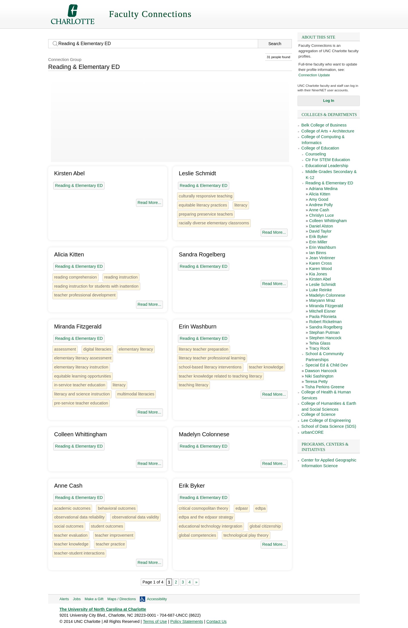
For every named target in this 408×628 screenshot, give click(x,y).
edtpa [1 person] (260, 508)
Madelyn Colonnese (327, 295)
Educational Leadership (326, 165)
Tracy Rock (319, 348)
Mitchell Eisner (322, 311)
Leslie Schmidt (322, 284)
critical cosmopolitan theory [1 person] (203, 508)
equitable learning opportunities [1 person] (82, 376)
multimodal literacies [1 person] (135, 394)
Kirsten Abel (320, 279)
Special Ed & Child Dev (326, 365)
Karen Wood (320, 268)
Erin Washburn (322, 247)
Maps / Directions (121, 599)
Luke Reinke (320, 290)
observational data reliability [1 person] (79, 517)
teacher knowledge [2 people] (266, 367)
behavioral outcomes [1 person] (116, 508)
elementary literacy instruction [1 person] (81, 367)
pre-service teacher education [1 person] (81, 403)
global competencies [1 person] (197, 535)
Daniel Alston (321, 226)
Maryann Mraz (322, 300)
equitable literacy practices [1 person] (203, 205)
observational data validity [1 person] (135, 517)
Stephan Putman (324, 332)
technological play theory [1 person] (246, 535)
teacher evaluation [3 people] (71, 535)
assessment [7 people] (65, 349)
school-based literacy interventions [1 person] (210, 367)
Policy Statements (186, 621)
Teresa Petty (316, 381)
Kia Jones (318, 274)
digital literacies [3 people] (97, 349)
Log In (328, 100)
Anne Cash (319, 210)
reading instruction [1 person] (121, 277)
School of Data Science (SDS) (328, 426)
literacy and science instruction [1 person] (82, 394)
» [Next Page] (196, 582)
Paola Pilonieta (322, 316)
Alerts (64, 599)
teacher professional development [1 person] (85, 295)
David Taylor (320, 231)
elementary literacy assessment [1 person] (82, 358)
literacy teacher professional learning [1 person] (212, 358)
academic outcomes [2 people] (72, 508)
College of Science (318, 414)
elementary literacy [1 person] (136, 349)
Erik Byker (318, 236)
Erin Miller (318, 242)
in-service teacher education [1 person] (79, 385)
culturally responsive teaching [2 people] (205, 196)
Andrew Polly (321, 205)
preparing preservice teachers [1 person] (206, 214)
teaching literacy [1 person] (193, 385)
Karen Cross (320, 263)
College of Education (320, 148)
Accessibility (157, 599)
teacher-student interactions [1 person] (79, 553)
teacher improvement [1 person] (114, 535)
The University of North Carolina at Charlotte (103, 609)
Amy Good (318, 199)
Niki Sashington (319, 376)
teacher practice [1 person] (110, 544)
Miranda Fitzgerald (326, 306)
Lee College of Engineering (326, 420)
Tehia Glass (319, 343)
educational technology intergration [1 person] (210, 526)
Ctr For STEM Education (327, 159)
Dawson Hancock (321, 370)
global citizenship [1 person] (265, 526)
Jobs (76, 599)
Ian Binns (317, 252)
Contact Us (216, 621)
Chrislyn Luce (321, 215)
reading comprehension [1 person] (75, 277)
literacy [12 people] (240, 205)
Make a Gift (94, 599)
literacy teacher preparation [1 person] (203, 349)
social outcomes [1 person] (69, 526)
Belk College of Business (324, 125)
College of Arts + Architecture (327, 131)
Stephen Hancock (325, 338)
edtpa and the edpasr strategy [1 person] (206, 517)
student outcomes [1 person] (107, 526)
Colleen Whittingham (328, 220)
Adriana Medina (323, 188)
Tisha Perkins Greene (324, 387)
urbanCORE (312, 432)
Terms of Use (155, 621)
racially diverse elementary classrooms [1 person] (214, 223)
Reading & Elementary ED (329, 183)
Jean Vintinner (322, 258)
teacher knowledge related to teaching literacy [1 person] (220, 376)
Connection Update (314, 75)
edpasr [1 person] (241, 508)
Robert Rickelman (325, 321)
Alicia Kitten (319, 194)
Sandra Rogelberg (325, 327)
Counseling (315, 154)
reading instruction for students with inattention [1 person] (96, 286)
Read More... (149, 202)
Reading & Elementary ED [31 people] (79, 185)
